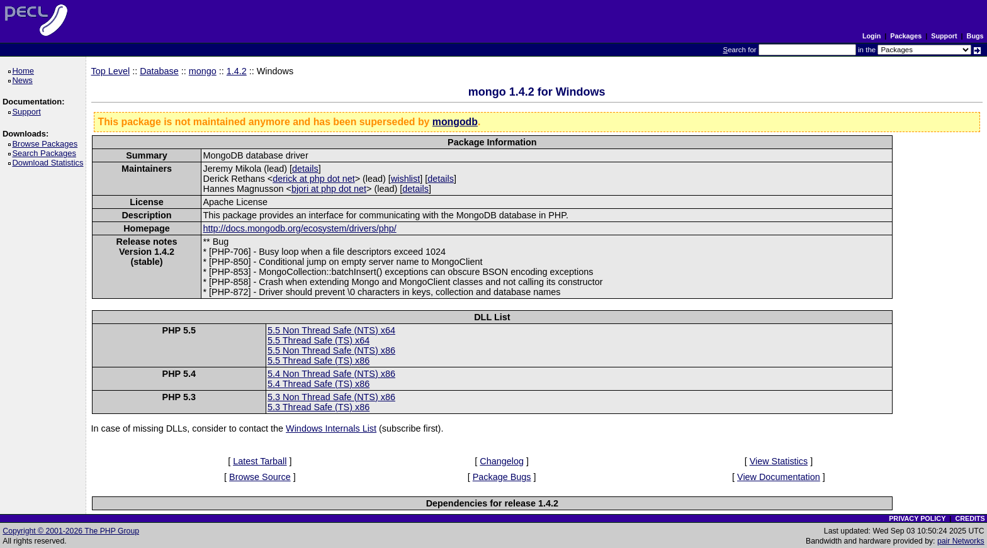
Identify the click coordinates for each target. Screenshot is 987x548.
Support (944, 36)
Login (871, 36)
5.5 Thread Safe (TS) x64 (318, 340)
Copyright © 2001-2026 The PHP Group (71, 531)
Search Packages (46, 153)
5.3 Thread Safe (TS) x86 (318, 407)
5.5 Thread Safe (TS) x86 (318, 360)
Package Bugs (502, 477)
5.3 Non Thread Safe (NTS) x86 (331, 397)
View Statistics (779, 461)
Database (159, 71)
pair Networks (960, 541)
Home (25, 70)
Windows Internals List (331, 428)
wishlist (405, 179)
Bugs (975, 36)
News (24, 80)
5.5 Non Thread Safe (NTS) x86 (331, 350)
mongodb (455, 121)
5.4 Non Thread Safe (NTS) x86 (331, 374)
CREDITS (969, 518)
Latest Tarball (259, 461)
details (305, 169)
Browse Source (260, 477)
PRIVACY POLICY (917, 518)
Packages (906, 36)
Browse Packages (47, 143)
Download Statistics (50, 162)
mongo (203, 71)
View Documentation (778, 477)
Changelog (502, 461)
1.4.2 (237, 71)
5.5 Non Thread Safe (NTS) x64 (331, 330)
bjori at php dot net (328, 189)
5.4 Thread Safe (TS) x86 (318, 384)
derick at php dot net (313, 179)
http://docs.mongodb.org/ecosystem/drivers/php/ (299, 228)
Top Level (110, 71)
